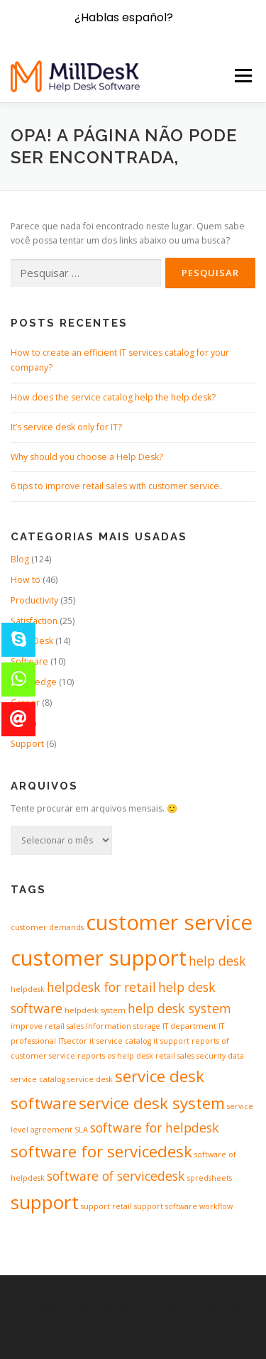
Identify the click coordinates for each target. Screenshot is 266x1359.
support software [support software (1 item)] (165, 1206)
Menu (242, 76)
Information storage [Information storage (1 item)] (123, 1026)
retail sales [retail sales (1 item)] (174, 1056)
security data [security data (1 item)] (220, 1056)
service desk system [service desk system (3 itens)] (152, 1103)
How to (25, 580)
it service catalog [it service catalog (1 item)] (120, 1041)
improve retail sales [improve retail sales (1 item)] (47, 1026)
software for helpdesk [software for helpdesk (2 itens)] (154, 1127)
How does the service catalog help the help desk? (113, 397)
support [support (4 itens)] (45, 1202)
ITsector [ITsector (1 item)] (72, 1041)
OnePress (204, 1308)
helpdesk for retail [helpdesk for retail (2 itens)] (101, 986)
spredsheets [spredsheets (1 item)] (209, 1178)
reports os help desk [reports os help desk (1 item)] (115, 1056)
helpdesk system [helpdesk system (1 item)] (95, 1010)
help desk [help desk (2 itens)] (217, 960)
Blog (20, 559)
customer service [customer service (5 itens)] (169, 922)
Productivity (34, 600)
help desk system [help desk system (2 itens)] (179, 1008)
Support (27, 744)
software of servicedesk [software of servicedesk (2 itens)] (116, 1175)
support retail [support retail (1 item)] (106, 1206)
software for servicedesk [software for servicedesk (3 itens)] (101, 1151)
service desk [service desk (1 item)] (90, 1079)
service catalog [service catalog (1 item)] (38, 1079)
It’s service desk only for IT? (66, 427)
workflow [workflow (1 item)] (216, 1206)
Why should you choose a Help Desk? (87, 457)
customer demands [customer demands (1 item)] (47, 927)
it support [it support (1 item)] (171, 1041)
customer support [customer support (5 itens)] (99, 958)
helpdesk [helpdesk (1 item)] (28, 989)
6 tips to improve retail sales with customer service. (116, 486)
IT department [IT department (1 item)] (189, 1026)
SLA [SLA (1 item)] (81, 1130)
